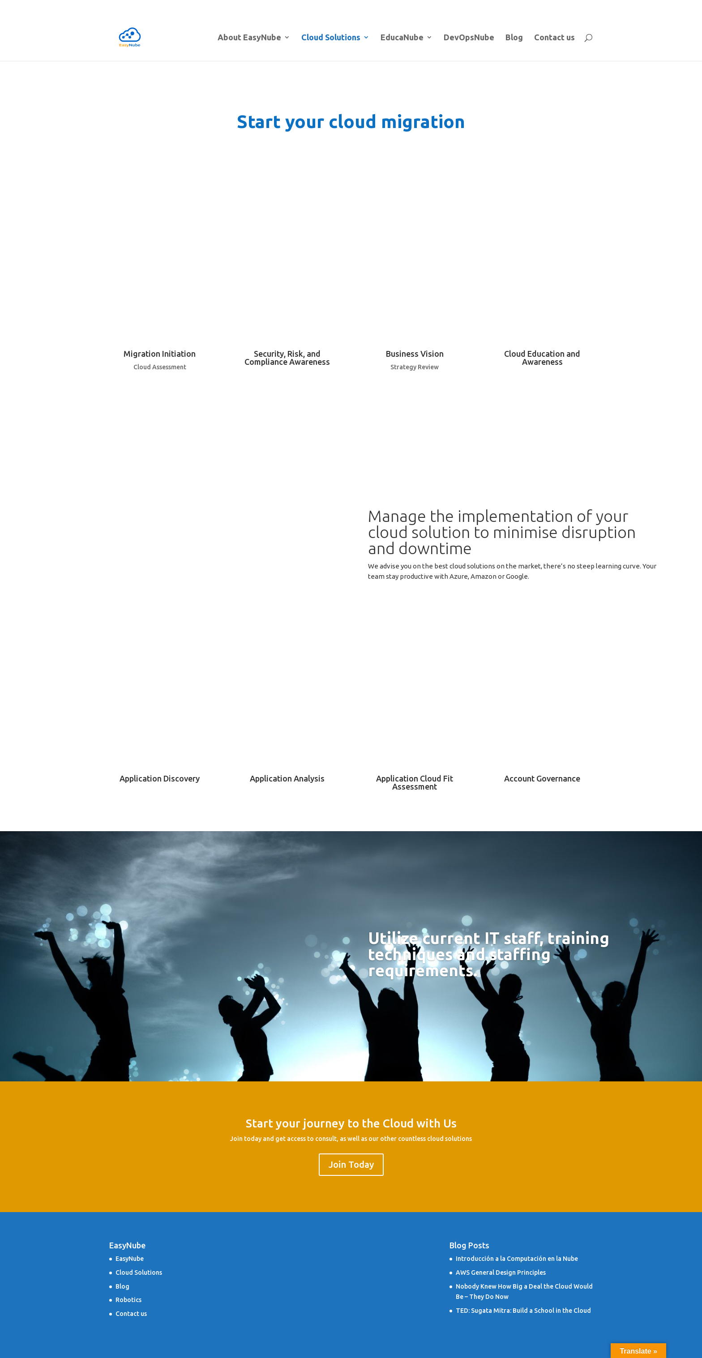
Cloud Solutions (411, 6)
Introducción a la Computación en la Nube (517, 1258)
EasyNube (130, 1258)
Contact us (578, 6)
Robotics (128, 1299)
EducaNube (466, 6)
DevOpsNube (516, 6)
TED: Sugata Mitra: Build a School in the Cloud (523, 1310)
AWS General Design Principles (501, 1272)
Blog (548, 6)
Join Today (351, 1164)
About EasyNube (349, 6)
